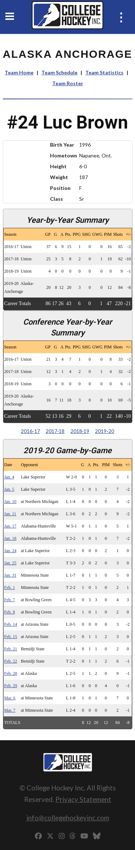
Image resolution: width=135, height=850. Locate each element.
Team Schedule (59, 72)
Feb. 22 (10, 661)
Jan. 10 (10, 501)
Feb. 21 (10, 648)
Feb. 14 (10, 624)
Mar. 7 (9, 710)
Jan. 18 (10, 538)
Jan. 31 (10, 575)
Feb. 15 (10, 636)
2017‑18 (55, 431)
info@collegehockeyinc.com (67, 818)
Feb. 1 (9, 587)
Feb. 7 (9, 599)
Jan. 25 (10, 562)
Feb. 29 (10, 685)
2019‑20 (104, 431)
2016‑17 (30, 431)
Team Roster (67, 83)
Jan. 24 (10, 550)
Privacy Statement (83, 799)
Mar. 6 (9, 698)
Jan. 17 (10, 526)
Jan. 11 (10, 513)
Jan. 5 (9, 489)
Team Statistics (104, 72)
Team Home (19, 72)
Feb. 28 (10, 673)
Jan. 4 (9, 477)
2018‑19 (80, 431)
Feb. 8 (9, 612)
